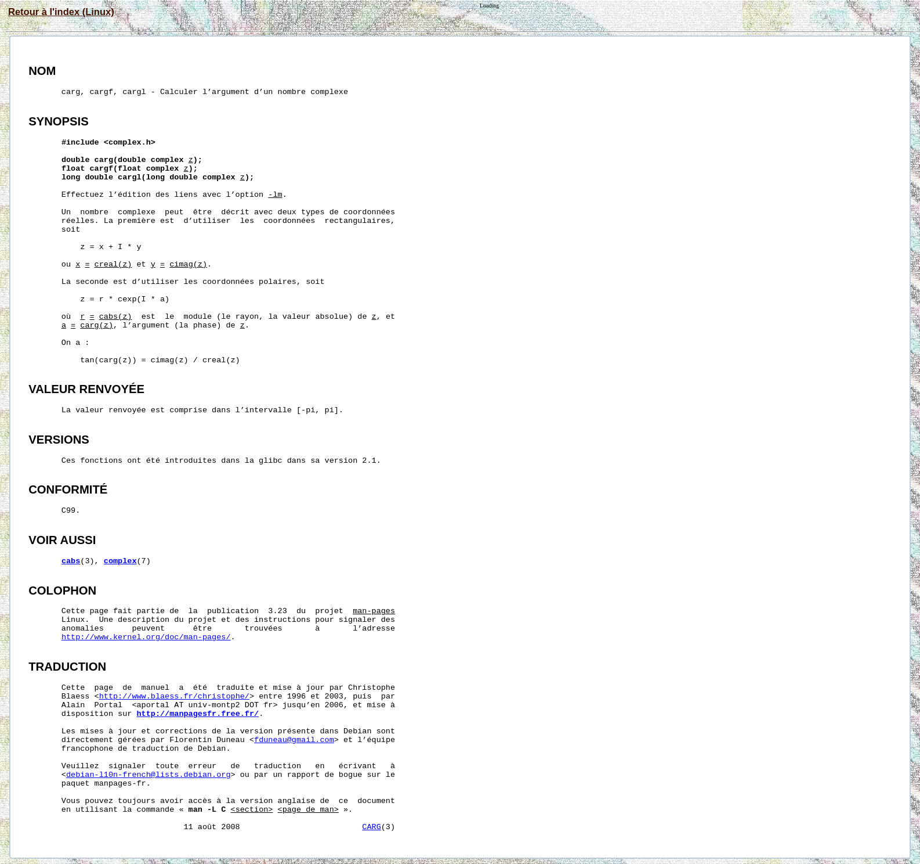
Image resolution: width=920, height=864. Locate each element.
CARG (371, 827)
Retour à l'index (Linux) (61, 11)
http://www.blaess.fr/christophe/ (174, 696)
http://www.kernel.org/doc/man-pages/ (146, 637)
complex (120, 561)
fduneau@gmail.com (294, 740)
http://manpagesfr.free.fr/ (198, 714)
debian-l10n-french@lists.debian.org (148, 775)
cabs (70, 561)
